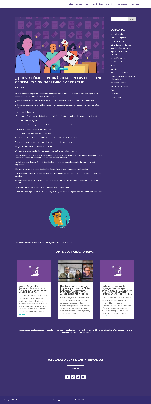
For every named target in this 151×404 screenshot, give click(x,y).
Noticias (79, 4)
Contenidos (122, 4)
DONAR (75, 368)
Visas (86, 4)
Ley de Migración (118, 58)
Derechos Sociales (118, 41)
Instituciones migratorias (103, 4)
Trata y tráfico (116, 97)
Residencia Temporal (119, 86)
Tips (112, 90)
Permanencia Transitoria (121, 72)
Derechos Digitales (118, 38)
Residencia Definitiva (119, 83)
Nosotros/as (136, 4)
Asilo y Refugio (117, 34)
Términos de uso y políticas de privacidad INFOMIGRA (65, 400)
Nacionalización (117, 61)
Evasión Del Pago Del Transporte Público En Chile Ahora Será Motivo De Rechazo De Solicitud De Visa (33, 289)
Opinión (114, 69)
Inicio (71, 4)
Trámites (114, 94)
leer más (22, 314)
